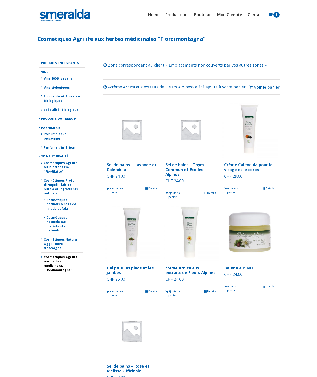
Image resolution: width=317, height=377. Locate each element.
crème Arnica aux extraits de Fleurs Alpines (190, 270)
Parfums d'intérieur (59, 147)
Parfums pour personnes (55, 136)
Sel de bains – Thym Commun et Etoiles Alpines (184, 169)
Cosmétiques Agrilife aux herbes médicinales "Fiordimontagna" (60, 263)
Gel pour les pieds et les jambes (130, 270)
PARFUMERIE (50, 127)
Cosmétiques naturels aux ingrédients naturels (56, 224)
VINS (44, 72)
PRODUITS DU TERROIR (58, 118)
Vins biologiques (57, 87)
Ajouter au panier (116, 190)
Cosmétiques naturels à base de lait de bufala (61, 204)
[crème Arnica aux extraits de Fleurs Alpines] (190, 232)
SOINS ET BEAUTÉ (54, 156)
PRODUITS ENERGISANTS (60, 63)
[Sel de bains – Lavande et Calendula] (131, 129)
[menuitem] (156, 14)
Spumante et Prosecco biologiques (62, 98)
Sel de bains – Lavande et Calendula (132, 167)
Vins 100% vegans (58, 78)
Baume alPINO (238, 268)
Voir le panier (267, 87)
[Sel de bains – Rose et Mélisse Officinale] (131, 330)
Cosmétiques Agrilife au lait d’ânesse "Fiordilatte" (60, 167)
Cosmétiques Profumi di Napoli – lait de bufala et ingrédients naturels (61, 187)
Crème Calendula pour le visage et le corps (248, 167)
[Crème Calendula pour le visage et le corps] (249, 129)
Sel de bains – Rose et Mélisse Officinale (128, 368)
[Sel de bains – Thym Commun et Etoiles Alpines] (190, 129)
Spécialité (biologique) (61, 110)
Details (152, 188)
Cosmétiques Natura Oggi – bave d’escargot (60, 243)
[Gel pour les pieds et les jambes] (131, 232)
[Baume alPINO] (249, 232)
